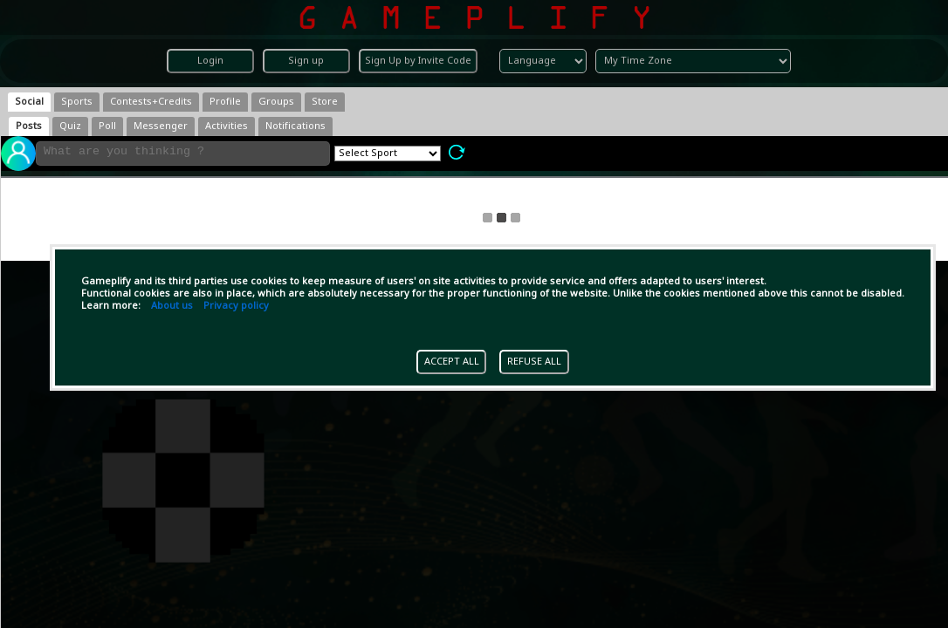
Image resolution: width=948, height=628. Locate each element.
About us (172, 306)
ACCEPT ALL (451, 362)
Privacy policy (236, 306)
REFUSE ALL (534, 362)
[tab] (29, 102)
